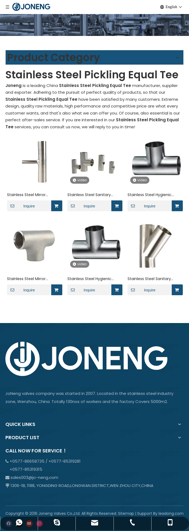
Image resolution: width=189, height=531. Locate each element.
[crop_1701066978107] (94, 18)
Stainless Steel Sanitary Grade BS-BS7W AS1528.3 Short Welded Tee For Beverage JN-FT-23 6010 (90, 195)
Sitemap (126, 513)
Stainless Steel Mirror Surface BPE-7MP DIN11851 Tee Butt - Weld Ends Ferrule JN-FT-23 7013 (33, 279)
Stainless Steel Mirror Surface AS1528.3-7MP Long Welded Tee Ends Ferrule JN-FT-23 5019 (34, 195)
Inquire (21, 205)
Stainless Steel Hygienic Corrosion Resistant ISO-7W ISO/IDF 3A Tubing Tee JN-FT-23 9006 (154, 195)
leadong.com (171, 513)
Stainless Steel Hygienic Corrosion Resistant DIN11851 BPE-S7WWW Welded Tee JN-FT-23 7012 (93, 279)
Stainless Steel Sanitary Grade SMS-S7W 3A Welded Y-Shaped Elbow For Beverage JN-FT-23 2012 (153, 279)
